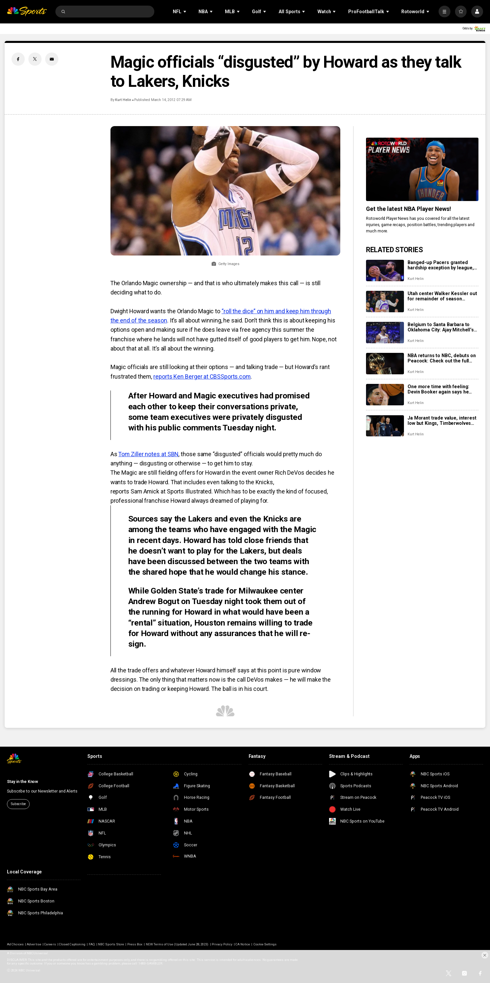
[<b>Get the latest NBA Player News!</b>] (422, 169)
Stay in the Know (22, 781)
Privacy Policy (222, 944)
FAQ (92, 944)
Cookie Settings (265, 944)
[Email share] (51, 59)
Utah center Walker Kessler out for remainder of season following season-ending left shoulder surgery (442, 296)
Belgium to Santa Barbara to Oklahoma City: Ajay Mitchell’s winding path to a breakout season (441, 327)
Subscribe (18, 804)
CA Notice (242, 944)
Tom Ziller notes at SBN (148, 454)
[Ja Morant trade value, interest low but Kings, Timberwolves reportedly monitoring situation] (385, 426)
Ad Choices (15, 944)
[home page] (26, 11)
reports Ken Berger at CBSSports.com (202, 376)
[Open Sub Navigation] (185, 11)
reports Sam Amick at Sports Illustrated (161, 491)
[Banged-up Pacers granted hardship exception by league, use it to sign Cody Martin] (385, 270)
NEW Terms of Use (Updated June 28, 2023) (177, 944)
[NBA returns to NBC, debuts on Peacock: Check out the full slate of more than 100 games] (385, 363)
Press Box (134, 944)
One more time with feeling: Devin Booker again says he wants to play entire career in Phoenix (440, 389)
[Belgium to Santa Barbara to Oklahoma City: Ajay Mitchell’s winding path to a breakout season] (385, 332)
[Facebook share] (18, 59)
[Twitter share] (35, 59)
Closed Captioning (72, 944)
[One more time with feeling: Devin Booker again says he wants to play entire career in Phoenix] (385, 394)
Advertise (34, 944)
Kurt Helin (123, 100)
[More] (444, 11)
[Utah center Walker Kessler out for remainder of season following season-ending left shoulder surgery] (385, 301)
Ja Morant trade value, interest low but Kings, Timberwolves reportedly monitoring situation (442, 420)
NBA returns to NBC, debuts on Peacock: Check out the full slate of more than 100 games (442, 358)
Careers (50, 944)
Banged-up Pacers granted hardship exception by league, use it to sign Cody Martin (441, 265)
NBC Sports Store (111, 944)
